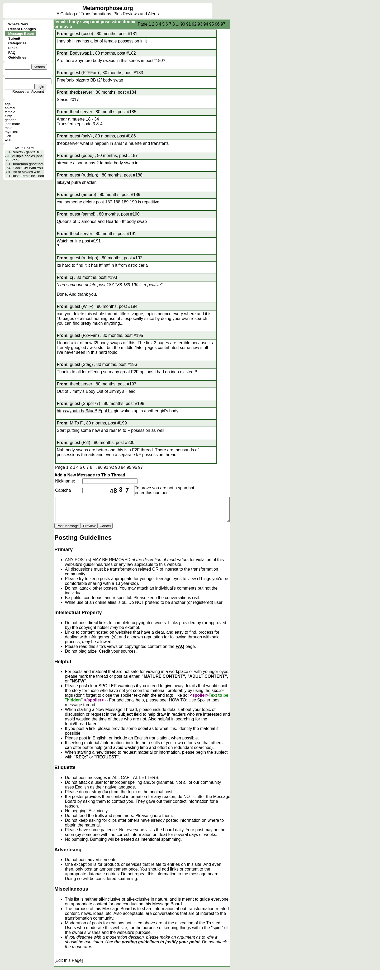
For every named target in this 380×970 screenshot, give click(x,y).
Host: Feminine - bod (27, 176)
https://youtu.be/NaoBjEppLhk (85, 411)
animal (10, 108)
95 (211, 24)
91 (188, 24)
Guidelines (17, 57)
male (8, 128)
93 (200, 24)
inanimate (12, 124)
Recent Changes (22, 29)
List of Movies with (25, 172)
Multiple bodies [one (27, 156)
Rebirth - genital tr (25, 152)
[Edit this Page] (68, 960)
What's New (18, 24)
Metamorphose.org (107, 8)
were (8, 140)
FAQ (11, 53)
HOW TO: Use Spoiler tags (194, 700)
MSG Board (24, 148)
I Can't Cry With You (27, 168)
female (10, 112)
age (8, 104)
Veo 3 (15, 160)
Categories (17, 43)
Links (12, 48)
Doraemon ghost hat (27, 164)
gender (10, 120)
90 (182, 24)
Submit (14, 38)
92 (194, 24)
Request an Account (28, 91)
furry (8, 116)
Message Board (21, 34)
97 (223, 24)
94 (205, 24)
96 (217, 24)
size (8, 136)
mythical (11, 132)
